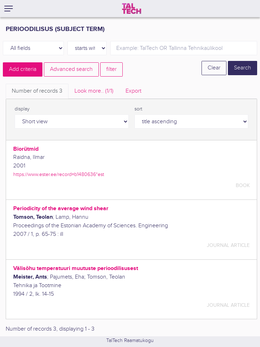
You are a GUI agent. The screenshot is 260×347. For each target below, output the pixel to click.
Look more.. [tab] (94, 91)
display (22, 109)
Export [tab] (133, 91)
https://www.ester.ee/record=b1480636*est (58, 174)
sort (138, 109)
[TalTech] (132, 8)
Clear (214, 67)
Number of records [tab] (37, 91)
